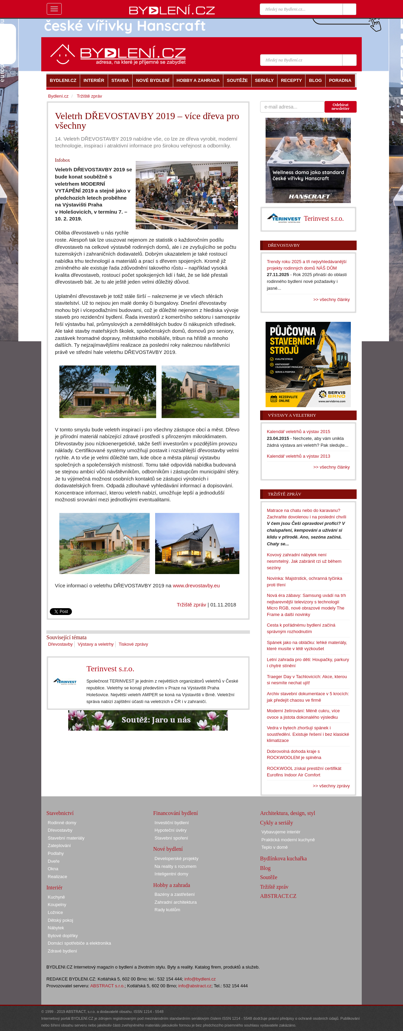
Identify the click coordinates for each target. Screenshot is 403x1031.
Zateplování (59, 845)
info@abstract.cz (194, 985)
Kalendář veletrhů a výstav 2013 (298, 456)
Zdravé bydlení (62, 951)
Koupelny (57, 904)
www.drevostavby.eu (196, 585)
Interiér (54, 887)
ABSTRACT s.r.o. (107, 985)
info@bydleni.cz (200, 979)
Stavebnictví (60, 813)
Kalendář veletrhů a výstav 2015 (298, 431)
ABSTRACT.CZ (278, 896)
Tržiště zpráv (191, 604)
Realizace (57, 876)
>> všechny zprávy (331, 785)
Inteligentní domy (171, 873)
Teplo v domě (275, 847)
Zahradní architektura (175, 902)
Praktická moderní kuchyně (288, 839)
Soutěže (269, 877)
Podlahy (56, 853)
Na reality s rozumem (175, 866)
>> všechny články (331, 299)
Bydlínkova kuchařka (283, 858)
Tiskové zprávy (133, 644)
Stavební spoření (171, 838)
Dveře (54, 861)
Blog (265, 868)
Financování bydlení (175, 813)
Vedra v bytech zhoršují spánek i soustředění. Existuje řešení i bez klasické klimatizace (308, 734)
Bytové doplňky (63, 935)
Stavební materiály (66, 838)
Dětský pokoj (60, 920)
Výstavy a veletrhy (96, 644)
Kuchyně (56, 897)
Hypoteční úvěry (170, 830)
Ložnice (55, 912)
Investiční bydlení (171, 822)
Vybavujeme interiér (281, 831)
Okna (53, 868)
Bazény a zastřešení (174, 894)
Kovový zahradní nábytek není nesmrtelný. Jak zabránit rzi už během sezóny (304, 561)
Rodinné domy (62, 822)
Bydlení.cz (58, 96)
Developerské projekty (176, 858)
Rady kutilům (167, 909)
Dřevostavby (60, 644)
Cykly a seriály (276, 823)
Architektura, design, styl (287, 813)
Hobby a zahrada (171, 885)
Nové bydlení (168, 849)
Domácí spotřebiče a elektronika (79, 943)
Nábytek (56, 927)
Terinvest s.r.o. (110, 668)
